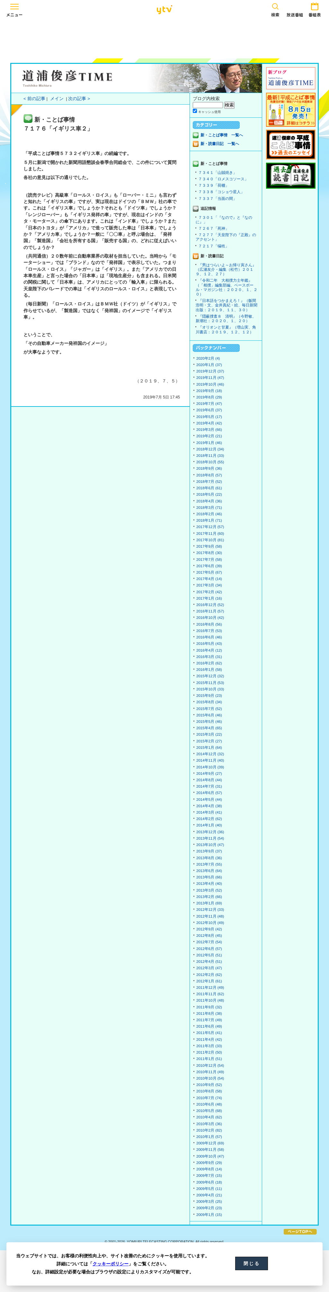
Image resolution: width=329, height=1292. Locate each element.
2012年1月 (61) (209, 981)
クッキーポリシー (111, 1263)
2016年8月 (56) (209, 624)
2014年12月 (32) (210, 754)
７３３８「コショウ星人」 (221, 192)
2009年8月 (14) (209, 1169)
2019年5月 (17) (209, 417)
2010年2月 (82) (209, 1130)
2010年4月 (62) (209, 1117)
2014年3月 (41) (209, 812)
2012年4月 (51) (209, 961)
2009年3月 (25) (209, 1201)
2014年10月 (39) (210, 767)
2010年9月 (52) (209, 1085)
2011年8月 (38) (209, 1013)
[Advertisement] (164, 37)
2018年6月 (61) (209, 488)
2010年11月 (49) (210, 1072)
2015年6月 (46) (209, 715)
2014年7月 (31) (209, 786)
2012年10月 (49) (210, 923)
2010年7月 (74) (209, 1098)
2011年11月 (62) (210, 994)
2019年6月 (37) (209, 410)
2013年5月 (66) (209, 877)
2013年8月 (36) (209, 858)
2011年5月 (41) (209, 1033)
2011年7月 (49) (209, 1020)
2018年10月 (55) (210, 462)
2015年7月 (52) (209, 709)
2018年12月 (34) (210, 449)
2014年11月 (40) (210, 760)
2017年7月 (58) (209, 559)
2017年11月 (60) (210, 533)
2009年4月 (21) (209, 1195)
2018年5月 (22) (209, 494)
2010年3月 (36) (209, 1124)
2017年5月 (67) (209, 572)
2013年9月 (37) (209, 851)
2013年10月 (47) (210, 845)
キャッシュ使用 (209, 112)
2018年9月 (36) (209, 468)
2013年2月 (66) (209, 897)
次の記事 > (79, 98)
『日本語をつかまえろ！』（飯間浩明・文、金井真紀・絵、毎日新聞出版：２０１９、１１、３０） (226, 305)
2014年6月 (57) (209, 793)
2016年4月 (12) (209, 650)
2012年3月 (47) (209, 968)
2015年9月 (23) (209, 695)
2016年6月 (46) (209, 637)
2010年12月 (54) (210, 1065)
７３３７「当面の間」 (217, 199)
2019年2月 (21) (209, 436)
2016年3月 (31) (209, 657)
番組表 (314, 9)
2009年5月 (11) (209, 1189)
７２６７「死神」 (213, 228)
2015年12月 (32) (210, 676)
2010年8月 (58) (209, 1091)
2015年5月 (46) (209, 721)
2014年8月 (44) (209, 780)
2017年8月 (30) (209, 553)
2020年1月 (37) (209, 365)
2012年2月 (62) (209, 975)
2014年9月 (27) (209, 773)
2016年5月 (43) (209, 644)
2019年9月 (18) (209, 391)
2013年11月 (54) (210, 838)
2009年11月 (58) (210, 1149)
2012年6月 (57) (209, 949)
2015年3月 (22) (209, 734)
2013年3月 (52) (209, 890)
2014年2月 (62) (209, 819)
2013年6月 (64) (209, 871)
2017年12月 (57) (210, 527)
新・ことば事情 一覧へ (221, 135)
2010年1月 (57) (209, 1137)
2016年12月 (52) (210, 605)
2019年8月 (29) (209, 397)
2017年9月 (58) (209, 546)
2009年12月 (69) (210, 1143)
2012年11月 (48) (210, 916)
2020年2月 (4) (208, 358)
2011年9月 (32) (209, 1007)
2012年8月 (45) (209, 935)
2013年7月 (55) (209, 864)
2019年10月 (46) (210, 384)
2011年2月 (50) (209, 1052)
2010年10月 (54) (210, 1078)
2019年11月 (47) (210, 378)
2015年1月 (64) (209, 747)
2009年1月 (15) (209, 1215)
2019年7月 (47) (209, 404)
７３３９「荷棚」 (213, 185)
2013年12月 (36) (210, 832)
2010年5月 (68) (209, 1111)
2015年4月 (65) (209, 728)
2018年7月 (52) (209, 481)
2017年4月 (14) (209, 579)
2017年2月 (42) (209, 592)
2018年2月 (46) (209, 514)
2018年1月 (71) (209, 520)
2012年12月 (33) (210, 909)
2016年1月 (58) (209, 670)
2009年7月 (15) (209, 1175)
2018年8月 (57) (209, 475)
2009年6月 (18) (209, 1182)
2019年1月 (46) (209, 443)
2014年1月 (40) (209, 825)
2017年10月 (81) (210, 540)
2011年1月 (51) (209, 1059)
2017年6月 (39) (209, 566)
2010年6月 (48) (209, 1104)
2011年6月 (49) (209, 1026)
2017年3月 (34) (209, 585)
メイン (57, 98)
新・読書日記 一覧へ (219, 143)
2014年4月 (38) (209, 806)
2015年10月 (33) (210, 689)
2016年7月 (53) (209, 631)
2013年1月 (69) (209, 903)
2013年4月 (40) (209, 884)
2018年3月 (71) (209, 507)
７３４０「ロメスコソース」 (223, 179)
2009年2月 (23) (209, 1208)
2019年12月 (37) (210, 371)
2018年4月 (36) (209, 501)
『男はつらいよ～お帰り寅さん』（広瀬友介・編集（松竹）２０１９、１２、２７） (226, 269)
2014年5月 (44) (209, 799)
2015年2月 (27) (209, 741)
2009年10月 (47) (210, 1156)
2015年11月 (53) (210, 683)
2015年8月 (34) (209, 702)
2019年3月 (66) (209, 430)
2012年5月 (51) (209, 955)
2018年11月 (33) (210, 456)
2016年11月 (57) (210, 611)
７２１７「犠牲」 (213, 246)
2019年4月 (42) (209, 423)
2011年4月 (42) (209, 1039)
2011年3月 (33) (209, 1046)
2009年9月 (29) (209, 1163)
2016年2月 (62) (209, 663)
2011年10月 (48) (210, 1000)
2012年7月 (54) (209, 942)
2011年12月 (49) (210, 987)
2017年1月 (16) (209, 598)
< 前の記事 (34, 98)
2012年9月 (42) (209, 929)
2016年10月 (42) (210, 618)
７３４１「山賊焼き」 (217, 173)
